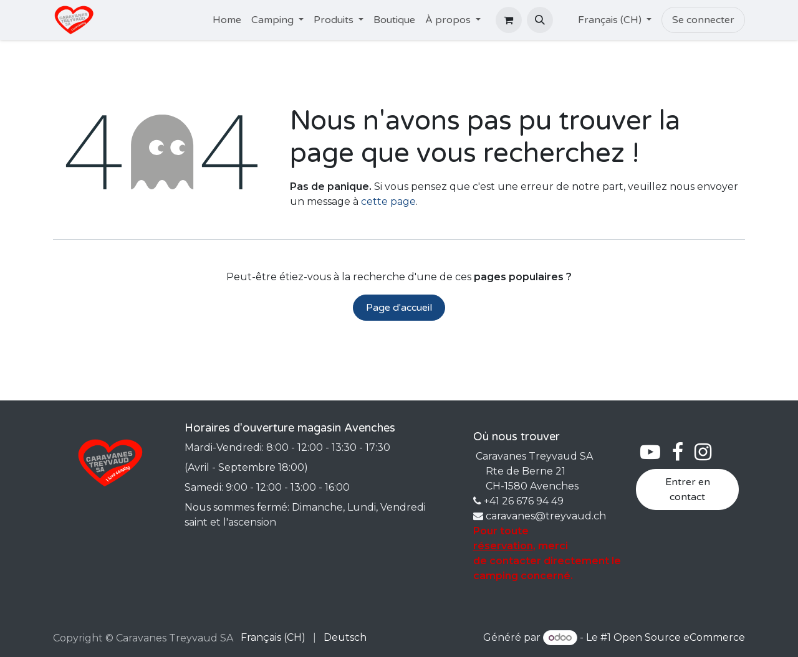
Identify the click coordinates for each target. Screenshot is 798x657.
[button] (540, 20)
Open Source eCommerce (679, 637)
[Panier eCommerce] (509, 20)
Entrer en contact (687, 489)
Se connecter (703, 20)
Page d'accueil (399, 307)
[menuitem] (227, 19)
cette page (388, 201)
